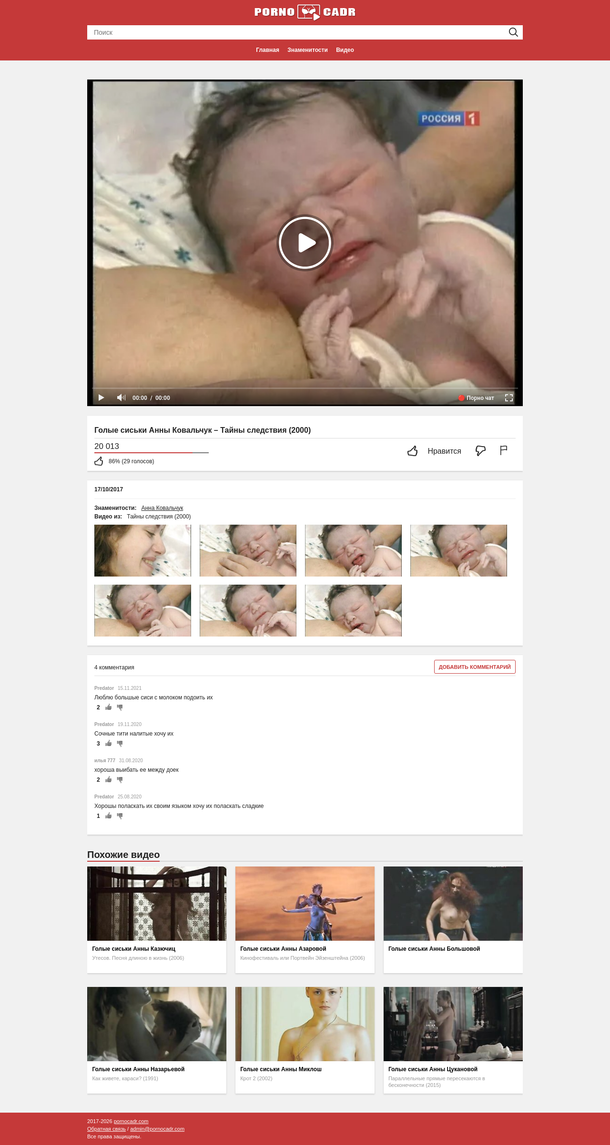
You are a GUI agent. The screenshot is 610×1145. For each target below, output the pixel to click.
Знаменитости (307, 50)
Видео (345, 50)
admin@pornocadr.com (157, 1129)
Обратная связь (106, 1129)
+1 (108, 707)
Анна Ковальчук (162, 508)
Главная (267, 50)
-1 (118, 707)
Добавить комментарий (475, 667)
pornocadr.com (131, 1121)
